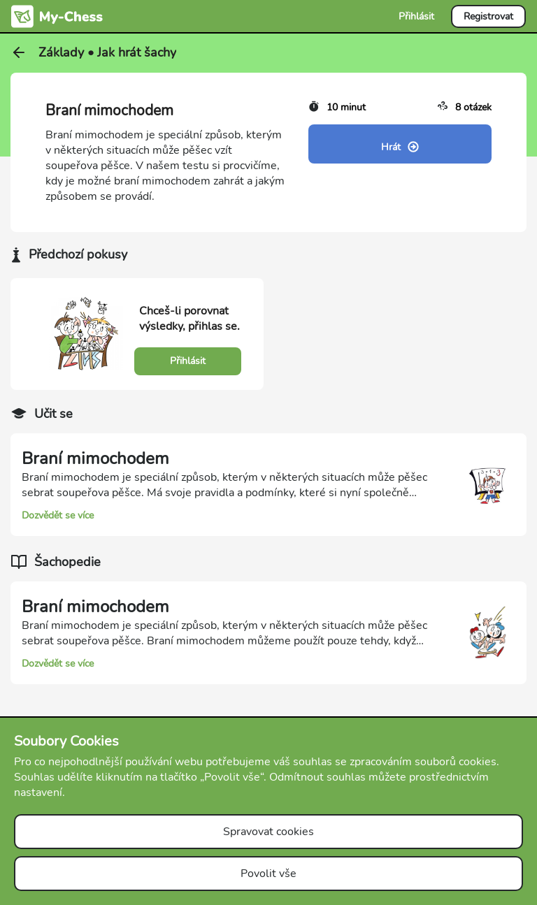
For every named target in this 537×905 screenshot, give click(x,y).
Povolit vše (268, 873)
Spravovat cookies (268, 831)
